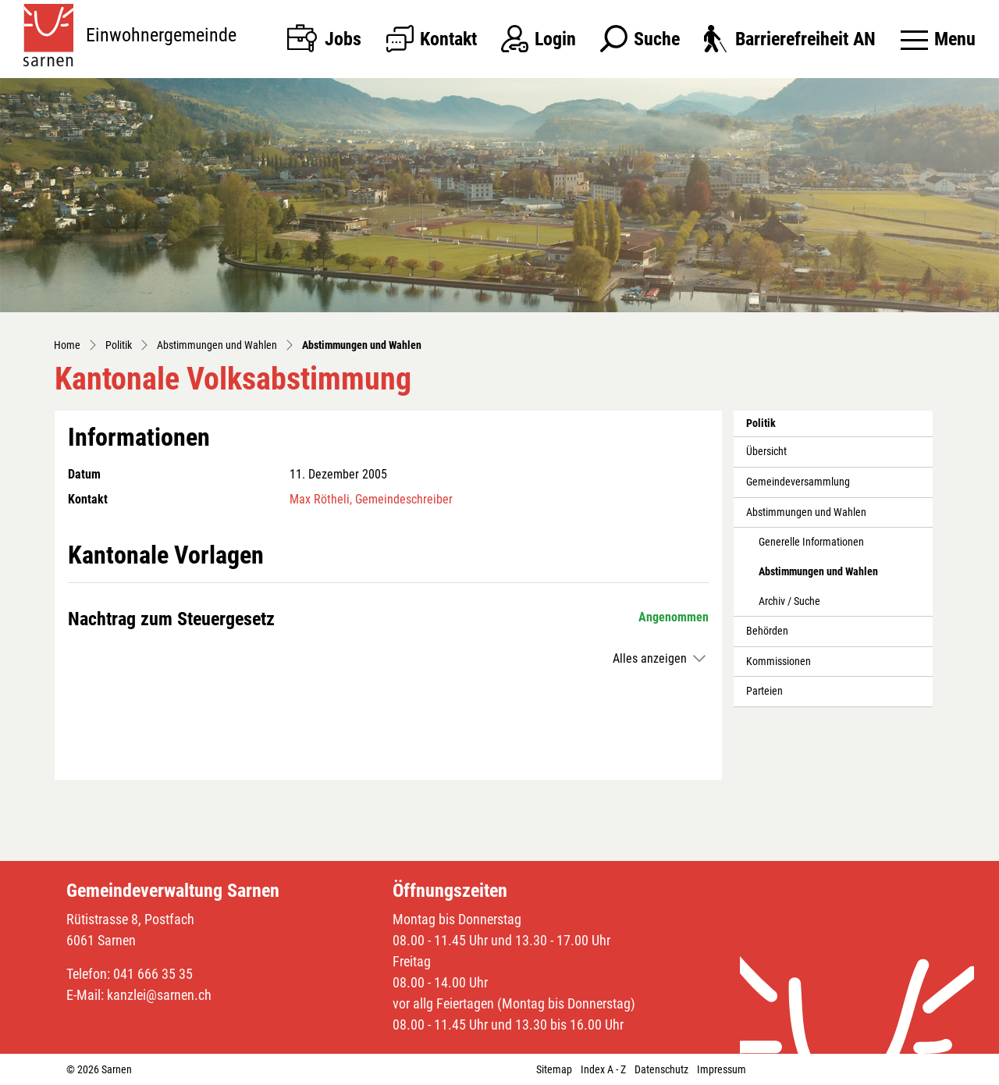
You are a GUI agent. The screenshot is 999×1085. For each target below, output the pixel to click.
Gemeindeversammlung (798, 482)
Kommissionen (778, 661)
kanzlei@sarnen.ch (159, 995)
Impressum (721, 1069)
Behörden (767, 631)
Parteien (764, 691)
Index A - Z (603, 1069)
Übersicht (766, 451)
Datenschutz (661, 1069)
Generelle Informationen (811, 542)
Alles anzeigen (650, 658)
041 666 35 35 (153, 974)
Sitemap (554, 1069)
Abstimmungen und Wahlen (806, 512)
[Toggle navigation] (938, 39)
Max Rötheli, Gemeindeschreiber (371, 499)
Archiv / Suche (789, 601)
